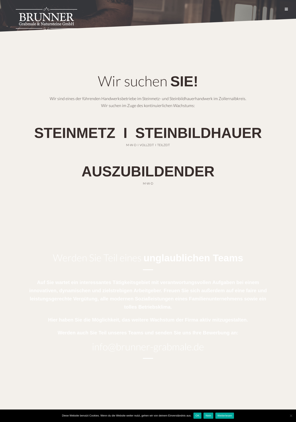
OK (197, 415)
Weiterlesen (224, 415)
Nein (208, 415)
